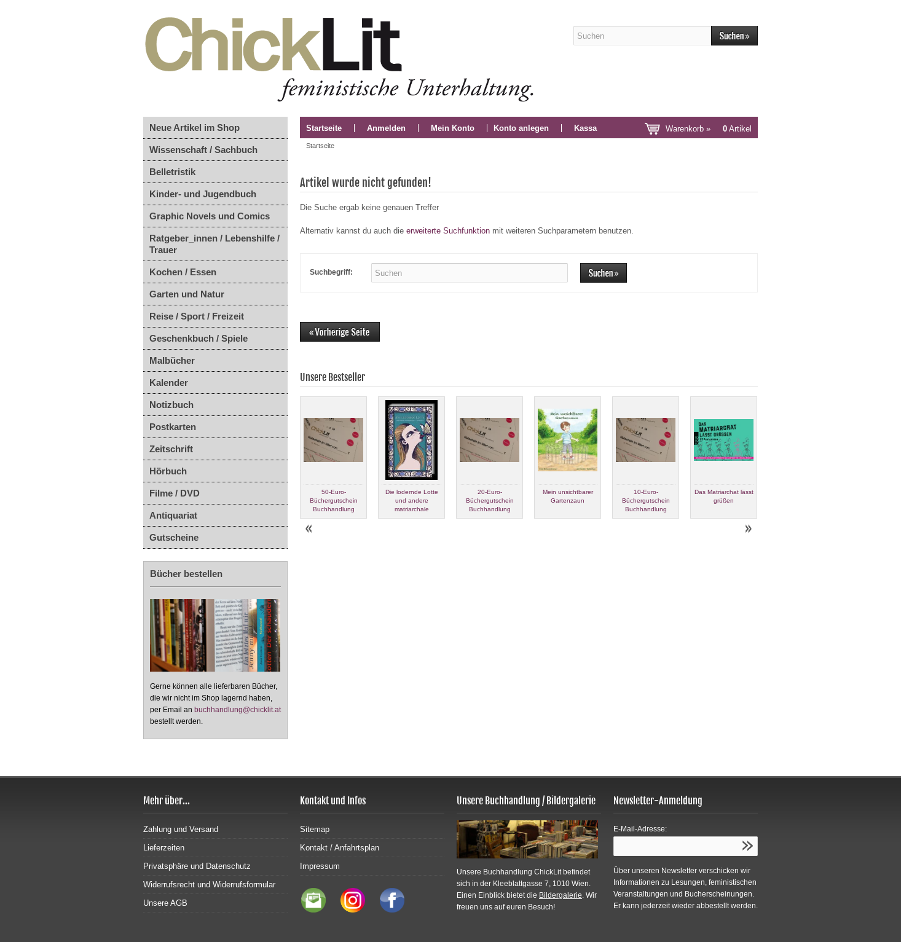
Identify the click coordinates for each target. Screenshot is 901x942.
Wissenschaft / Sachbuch (203, 149)
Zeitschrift (171, 449)
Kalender (168, 382)
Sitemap (314, 829)
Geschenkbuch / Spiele (198, 338)
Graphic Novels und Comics (209, 216)
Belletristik (172, 172)
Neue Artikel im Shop (194, 127)
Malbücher (172, 360)
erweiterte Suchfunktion (448, 230)
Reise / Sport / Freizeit (196, 316)
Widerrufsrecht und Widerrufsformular (209, 884)
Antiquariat (173, 515)
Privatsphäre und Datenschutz (197, 866)
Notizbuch (171, 404)
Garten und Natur (186, 294)
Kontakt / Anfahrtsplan (339, 847)
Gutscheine (174, 537)
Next (748, 529)
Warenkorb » (709, 128)
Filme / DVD (174, 493)
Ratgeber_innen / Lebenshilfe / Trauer (214, 244)
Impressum (320, 866)
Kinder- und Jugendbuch (202, 194)
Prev (310, 529)
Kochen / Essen (182, 272)
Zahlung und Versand (180, 829)
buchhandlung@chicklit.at (237, 709)
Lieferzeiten (163, 847)
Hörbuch (168, 471)
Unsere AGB (165, 903)
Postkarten (172, 427)
